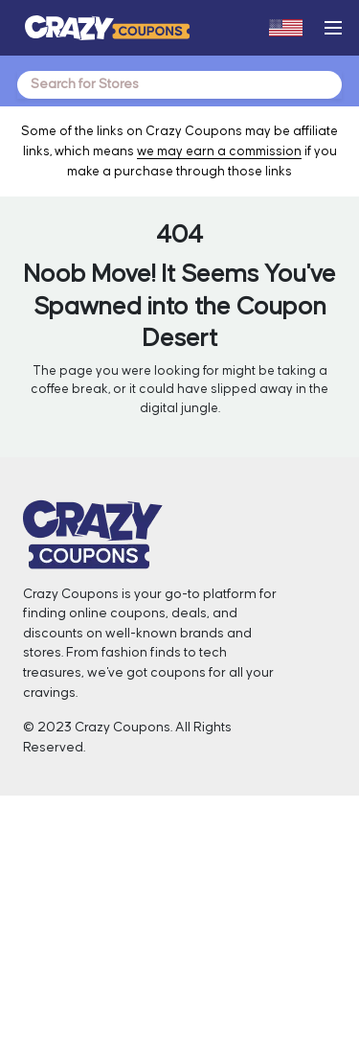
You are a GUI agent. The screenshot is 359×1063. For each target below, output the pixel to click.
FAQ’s (217, 1013)
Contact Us (61, 892)
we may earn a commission (219, 151)
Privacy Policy (241, 970)
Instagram (230, 892)
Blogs (44, 970)
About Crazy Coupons (95, 871)
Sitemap (226, 992)
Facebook (231, 871)
